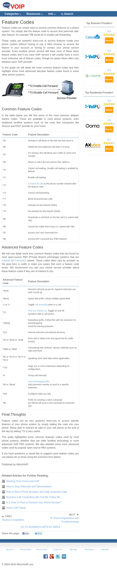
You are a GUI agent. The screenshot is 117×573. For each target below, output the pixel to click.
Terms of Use (41, 550)
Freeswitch (20, 260)
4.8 (109, 51)
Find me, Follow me (37, 310)
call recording (41, 304)
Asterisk (6, 260)
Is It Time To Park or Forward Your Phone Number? (34, 502)
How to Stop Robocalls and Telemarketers (29, 486)
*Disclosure (89, 550)
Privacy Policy (25, 550)
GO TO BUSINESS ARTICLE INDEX (40, 527)
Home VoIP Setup (16, 508)
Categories (13, 13)
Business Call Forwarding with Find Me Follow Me (33, 497)
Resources (35, 13)
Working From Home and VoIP (22, 481)
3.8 (109, 120)
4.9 (109, 31)
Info (52, 13)
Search (67, 13)
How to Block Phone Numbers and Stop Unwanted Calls (36, 492)
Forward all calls (35, 183)
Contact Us (57, 550)
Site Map (73, 550)
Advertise (105, 550)
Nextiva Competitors (13, 520)
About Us (9, 550)
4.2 (109, 139)
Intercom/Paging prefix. (39, 381)
